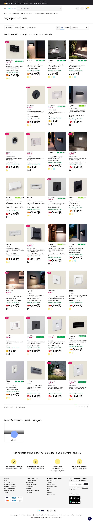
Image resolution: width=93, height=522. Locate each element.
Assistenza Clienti (8, 482)
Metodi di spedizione (9, 484)
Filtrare (9, 27)
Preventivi (28, 488)
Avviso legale (79, 515)
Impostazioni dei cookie (55, 515)
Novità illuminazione (31, 480)
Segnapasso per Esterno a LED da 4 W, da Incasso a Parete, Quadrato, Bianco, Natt (78, 297)
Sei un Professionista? (9, 488)
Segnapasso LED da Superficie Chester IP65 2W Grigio (55, 157)
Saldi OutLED (29, 493)
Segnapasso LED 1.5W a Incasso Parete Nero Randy (77, 202)
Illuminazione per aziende (32, 490)
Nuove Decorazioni (52, 486)
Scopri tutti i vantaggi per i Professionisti (38, 3)
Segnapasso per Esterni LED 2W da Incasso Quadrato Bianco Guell (56, 297)
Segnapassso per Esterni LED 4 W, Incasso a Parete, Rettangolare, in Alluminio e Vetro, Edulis (35, 297)
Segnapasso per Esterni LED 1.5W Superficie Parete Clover (56, 65)
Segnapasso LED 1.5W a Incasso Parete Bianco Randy (13, 386)
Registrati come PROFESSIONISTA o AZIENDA (17, 3)
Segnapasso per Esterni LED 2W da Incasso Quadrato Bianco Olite (56, 342)
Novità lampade (51, 480)
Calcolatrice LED (30, 486)
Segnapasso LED (39, 13)
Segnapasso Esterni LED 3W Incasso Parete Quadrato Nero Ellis (57, 204)
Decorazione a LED (14, 13)
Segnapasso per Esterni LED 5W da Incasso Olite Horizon (77, 159)
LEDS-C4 (14, 440)
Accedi (6, 493)
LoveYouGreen (51, 495)
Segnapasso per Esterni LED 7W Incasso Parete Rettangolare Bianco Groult (36, 203)
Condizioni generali (15, 515)
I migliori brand (29, 482)
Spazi (48, 488)
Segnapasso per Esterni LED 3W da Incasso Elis (35, 159)
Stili (48, 490)
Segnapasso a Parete (51, 13)
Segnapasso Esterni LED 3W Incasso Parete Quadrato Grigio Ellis (36, 342)
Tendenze (49, 482)
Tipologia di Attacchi (31, 484)
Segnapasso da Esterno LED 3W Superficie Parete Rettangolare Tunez (77, 111)
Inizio (5, 13)
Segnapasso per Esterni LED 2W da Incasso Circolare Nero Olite (56, 388)
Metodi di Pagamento (9, 486)
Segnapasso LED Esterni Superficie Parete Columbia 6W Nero (14, 67)
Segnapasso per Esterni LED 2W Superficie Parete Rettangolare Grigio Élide (35, 387)
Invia (86, 484)
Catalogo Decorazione (27, 13)
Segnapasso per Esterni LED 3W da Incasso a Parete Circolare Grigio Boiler (35, 113)
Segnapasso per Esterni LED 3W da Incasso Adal (56, 113)
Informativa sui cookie (40, 515)
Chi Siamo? (7, 480)
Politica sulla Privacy (27, 515)
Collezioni (49, 493)
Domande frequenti (9, 490)
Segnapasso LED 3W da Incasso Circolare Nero (14, 159)
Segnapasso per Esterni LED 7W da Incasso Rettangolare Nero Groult (77, 341)
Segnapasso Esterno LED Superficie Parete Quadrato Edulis (35, 250)
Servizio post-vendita (68, 515)
